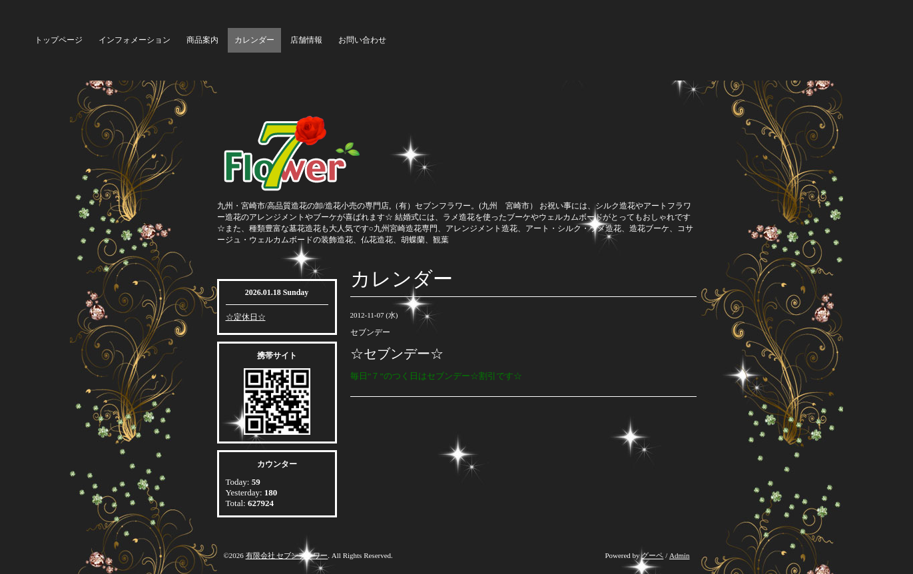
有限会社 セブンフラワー (287, 555)
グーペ (652, 555)
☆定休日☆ (246, 317)
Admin (679, 555)
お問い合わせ (362, 40)
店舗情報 (306, 40)
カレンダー (254, 40)
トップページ (59, 40)
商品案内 (202, 40)
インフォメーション (134, 40)
